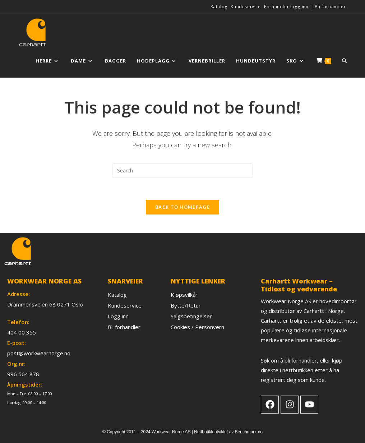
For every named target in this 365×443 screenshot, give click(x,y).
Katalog (219, 7)
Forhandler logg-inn (286, 7)
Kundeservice (245, 7)
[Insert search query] (182, 170)
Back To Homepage (182, 207)
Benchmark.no (249, 431)
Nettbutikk (203, 431)
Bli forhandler (330, 7)
